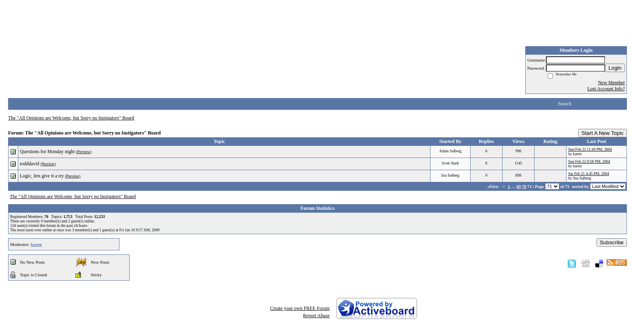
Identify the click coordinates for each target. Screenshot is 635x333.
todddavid (29, 163)
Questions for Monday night (47, 151)
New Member (611, 82)
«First (493, 186)
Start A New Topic (603, 133)
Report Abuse (316, 315)
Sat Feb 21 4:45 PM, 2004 (588, 173)
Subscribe (612, 242)
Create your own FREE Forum (300, 308)
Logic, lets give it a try (42, 176)
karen (36, 244)
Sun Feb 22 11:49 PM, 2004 (590, 149)
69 (518, 186)
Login (615, 68)
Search (564, 104)
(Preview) (84, 151)
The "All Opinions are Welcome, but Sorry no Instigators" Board (71, 118)
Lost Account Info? (606, 89)
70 (524, 186)
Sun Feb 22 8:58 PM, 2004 (589, 161)
